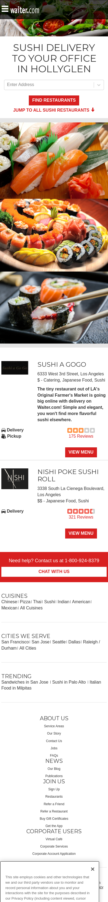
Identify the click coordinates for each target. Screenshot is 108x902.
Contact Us (54, 741)
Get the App (54, 826)
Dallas (74, 642)
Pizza (25, 601)
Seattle (59, 642)
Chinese (9, 601)
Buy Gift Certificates (54, 819)
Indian (63, 601)
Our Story (54, 733)
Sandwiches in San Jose (25, 682)
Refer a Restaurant (54, 811)
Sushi (49, 601)
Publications (54, 776)
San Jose (41, 642)
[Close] (93, 874)
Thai (37, 601)
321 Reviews (81, 517)
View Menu (81, 452)
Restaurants (54, 796)
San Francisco (15, 642)
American (81, 601)
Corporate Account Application (54, 854)
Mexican (9, 608)
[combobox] (7, 85)
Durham (9, 648)
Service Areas (54, 726)
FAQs (54, 755)
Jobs (54, 748)
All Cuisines (31, 608)
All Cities (27, 648)
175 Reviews (81, 436)
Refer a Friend (54, 804)
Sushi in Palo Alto (69, 682)
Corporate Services (54, 846)
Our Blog (54, 769)
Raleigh (90, 642)
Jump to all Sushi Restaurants (54, 110)
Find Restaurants (54, 100)
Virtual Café (54, 839)
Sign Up (54, 789)
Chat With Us (54, 571)
